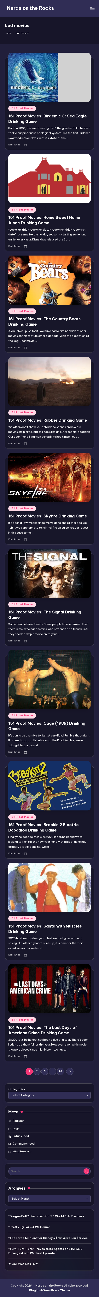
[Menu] (92, 8)
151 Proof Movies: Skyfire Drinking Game (47, 516)
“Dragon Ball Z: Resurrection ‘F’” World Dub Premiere (46, 1216)
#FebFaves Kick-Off (23, 1264)
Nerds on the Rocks (30, 8)
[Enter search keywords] (49, 1171)
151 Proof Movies (22, 108)
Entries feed (21, 1136)
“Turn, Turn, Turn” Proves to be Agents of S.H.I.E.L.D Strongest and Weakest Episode (45, 1251)
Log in (16, 1128)
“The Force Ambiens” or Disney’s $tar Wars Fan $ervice (48, 1238)
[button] (69, 1071)
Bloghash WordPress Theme (49, 1290)
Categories (16, 1089)
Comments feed (24, 1143)
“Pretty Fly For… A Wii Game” (29, 1227)
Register (18, 1121)
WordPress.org (22, 1151)
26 (60, 1071)
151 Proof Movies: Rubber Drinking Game (47, 420)
